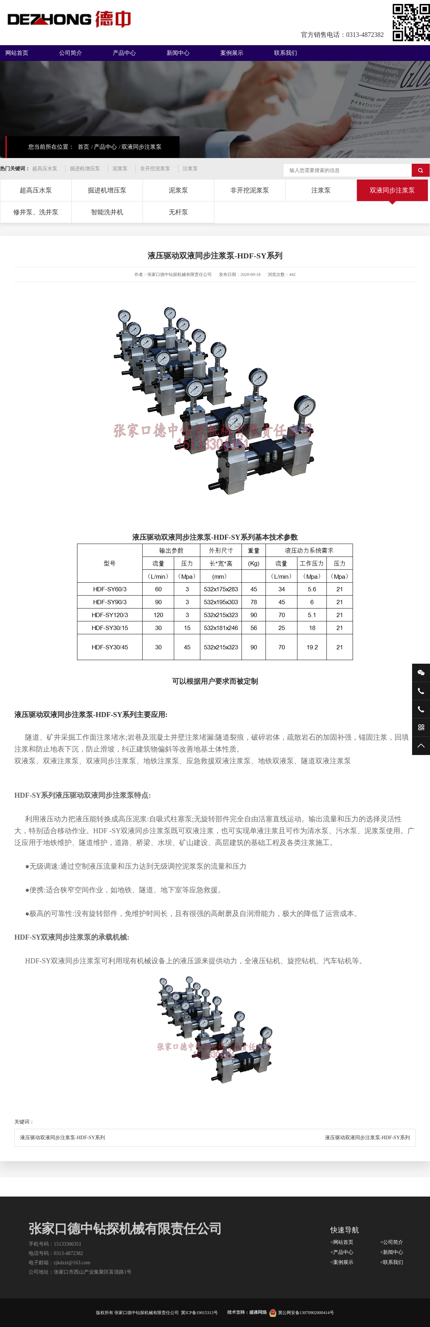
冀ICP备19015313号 (199, 1312)
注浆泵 (190, 168)
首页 (83, 147)
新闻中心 (178, 53)
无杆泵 (178, 212)
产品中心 (124, 53)
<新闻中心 (391, 1252)
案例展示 (231, 53)
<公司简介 (391, 1242)
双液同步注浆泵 (141, 147)
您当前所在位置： (51, 147)
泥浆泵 (120, 168)
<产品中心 (341, 1252)
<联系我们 (391, 1262)
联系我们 (285, 53)
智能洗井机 (107, 212)
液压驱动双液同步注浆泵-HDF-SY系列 (62, 1137)
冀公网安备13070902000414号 (301, 1312)
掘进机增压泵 (85, 168)
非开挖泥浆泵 (155, 168)
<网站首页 (341, 1242)
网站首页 (16, 53)
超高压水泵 (44, 168)
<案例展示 (341, 1262)
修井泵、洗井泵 (35, 212)
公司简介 (70, 53)
